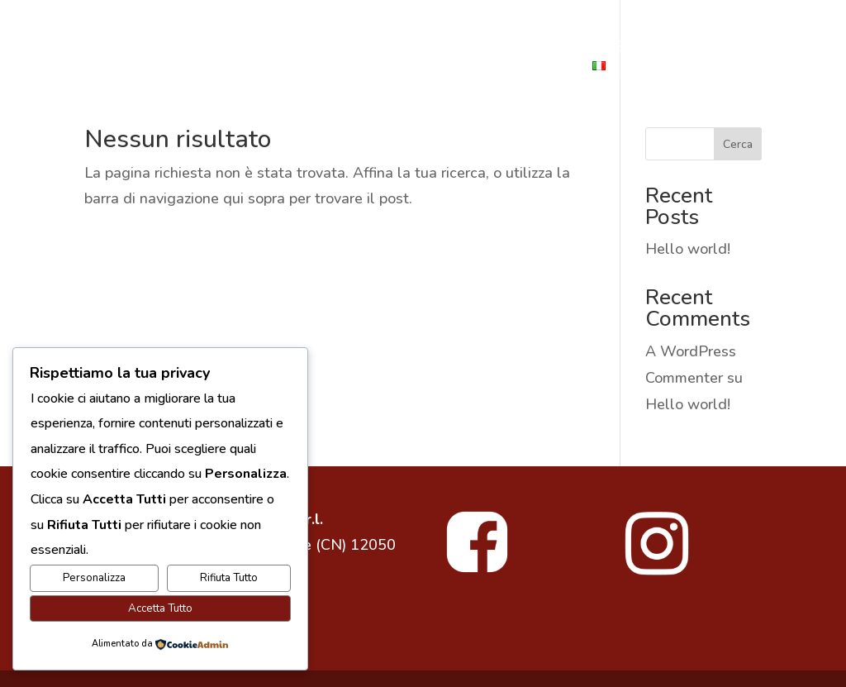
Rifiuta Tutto (229, 577)
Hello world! (687, 249)
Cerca (738, 144)
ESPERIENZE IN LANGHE (303, 67)
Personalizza (94, 577)
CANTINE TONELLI (136, 48)
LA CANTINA (356, 48)
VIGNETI (432, 67)
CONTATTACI (526, 67)
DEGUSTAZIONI (699, 48)
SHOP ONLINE (579, 48)
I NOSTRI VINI (466, 48)
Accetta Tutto (160, 608)
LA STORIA (255, 48)
